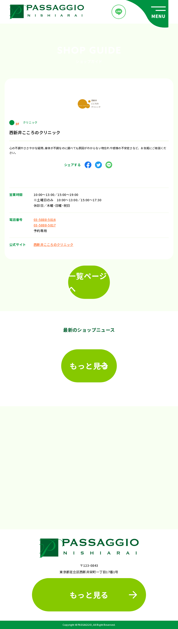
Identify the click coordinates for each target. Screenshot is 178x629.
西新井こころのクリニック (53, 243)
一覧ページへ (87, 281)
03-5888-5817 (45, 223)
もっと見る (89, 364)
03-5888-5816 (45, 218)
